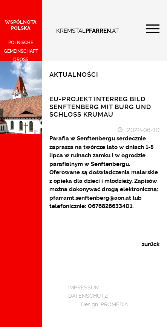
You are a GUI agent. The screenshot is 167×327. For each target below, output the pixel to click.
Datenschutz (88, 295)
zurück (150, 244)
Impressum (84, 286)
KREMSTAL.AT (87, 30)
